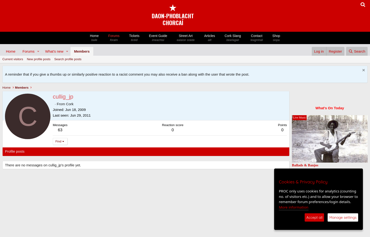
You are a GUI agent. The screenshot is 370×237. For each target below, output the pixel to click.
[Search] (357, 51)
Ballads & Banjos (305, 165)
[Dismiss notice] (363, 70)
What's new (54, 51)
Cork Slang (232, 38)
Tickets (134, 38)
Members (82, 51)
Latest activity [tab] (40, 151)
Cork (70, 104)
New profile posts (38, 59)
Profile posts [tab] (15, 151)
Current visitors (12, 59)
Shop (276, 38)
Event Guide (158, 38)
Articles (209, 38)
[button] (38, 51)
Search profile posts (67, 59)
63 (60, 130)
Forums (114, 38)
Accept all (314, 217)
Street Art (185, 38)
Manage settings (343, 217)
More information (293, 207)
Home (94, 38)
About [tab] (78, 151)
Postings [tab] (62, 151)
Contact (256, 38)
